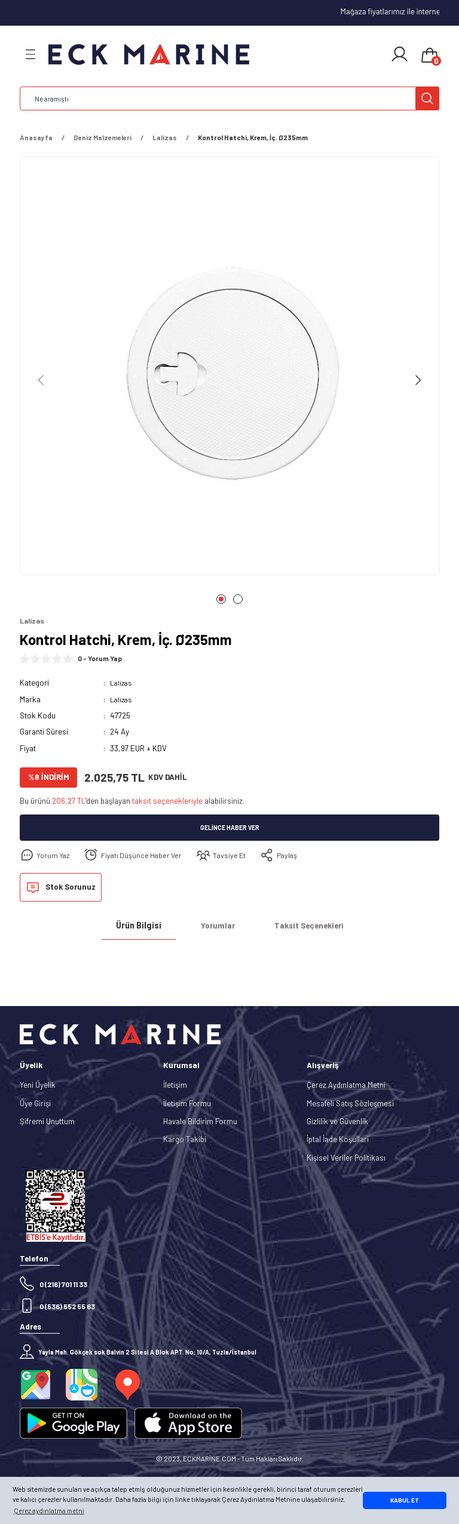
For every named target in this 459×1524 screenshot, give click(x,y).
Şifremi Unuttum (47, 1122)
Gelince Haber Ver (229, 828)
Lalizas (122, 683)
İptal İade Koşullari (338, 1139)
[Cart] (429, 56)
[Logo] (148, 54)
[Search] (229, 98)
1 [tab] (221, 599)
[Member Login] (399, 54)
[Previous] (41, 380)
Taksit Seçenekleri (309, 926)
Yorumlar (218, 926)
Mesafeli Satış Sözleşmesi (350, 1104)
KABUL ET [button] (404, 1500)
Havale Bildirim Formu (200, 1122)
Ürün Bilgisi (138, 926)
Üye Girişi (35, 1104)
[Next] (418, 380)
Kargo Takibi (184, 1139)
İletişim (175, 1086)
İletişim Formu (187, 1104)
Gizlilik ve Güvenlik (337, 1122)
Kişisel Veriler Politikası (346, 1158)
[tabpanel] (229, 369)
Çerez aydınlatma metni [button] (49, 1510)
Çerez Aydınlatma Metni (346, 1086)
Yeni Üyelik (38, 1086)
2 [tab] (238, 599)
